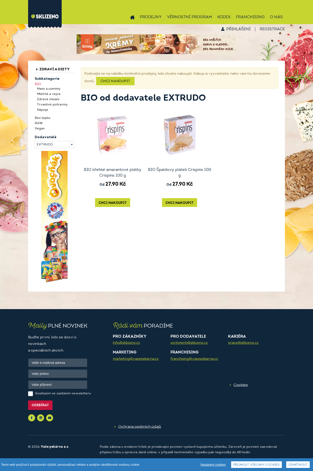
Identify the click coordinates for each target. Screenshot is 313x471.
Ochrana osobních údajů (139, 427)
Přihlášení (238, 29)
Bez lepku (42, 118)
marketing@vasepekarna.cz (136, 359)
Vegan (40, 128)
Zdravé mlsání (48, 99)
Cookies (241, 385)
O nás (276, 17)
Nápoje (42, 110)
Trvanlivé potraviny (52, 104)
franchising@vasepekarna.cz (194, 359)
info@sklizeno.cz (126, 343)
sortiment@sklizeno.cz (189, 343)
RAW (39, 123)
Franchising (250, 17)
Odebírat (40, 405)
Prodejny (151, 17)
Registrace (272, 29)
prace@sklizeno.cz (243, 343)
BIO (38, 84)
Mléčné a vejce (49, 94)
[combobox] (54, 144)
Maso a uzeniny (48, 89)
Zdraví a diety (52, 69)
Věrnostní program (189, 17)
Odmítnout (298, 465)
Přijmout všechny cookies (256, 465)
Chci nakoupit (115, 81)
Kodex (224, 17)
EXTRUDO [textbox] (45, 144)
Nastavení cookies (213, 464)
